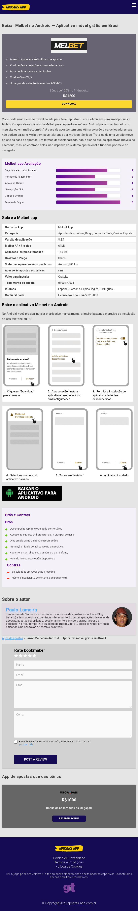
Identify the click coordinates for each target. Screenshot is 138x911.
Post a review (35, 759)
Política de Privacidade (69, 858)
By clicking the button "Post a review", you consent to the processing (75, 743)
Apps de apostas (12, 638)
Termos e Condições (69, 862)
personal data (26, 744)
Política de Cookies (69, 866)
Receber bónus (69, 818)
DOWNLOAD (69, 103)
